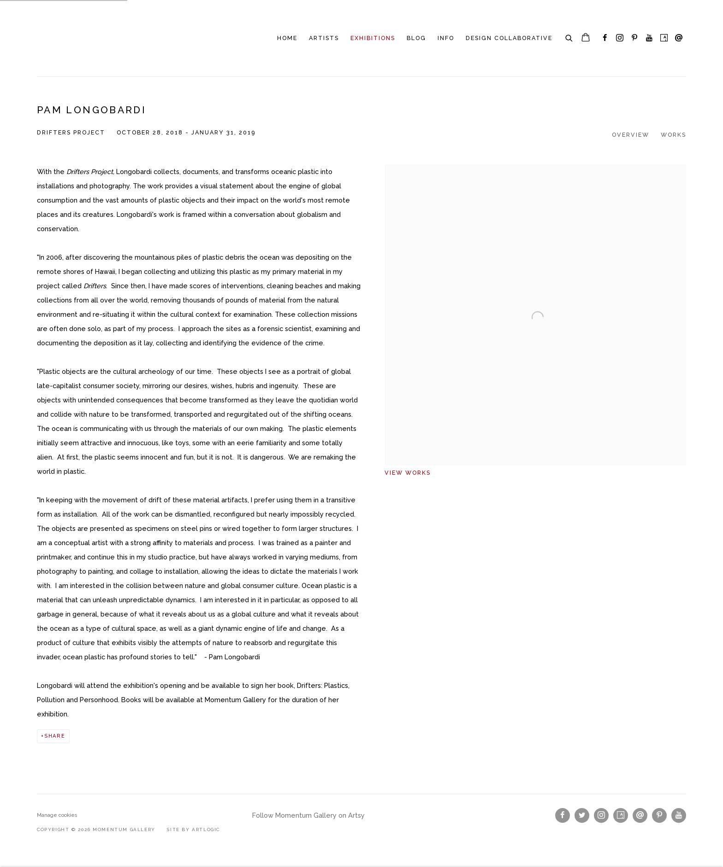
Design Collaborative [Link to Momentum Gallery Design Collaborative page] (509, 38)
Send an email (678, 38)
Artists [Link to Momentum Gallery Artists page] (324, 38)
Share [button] (54, 736)
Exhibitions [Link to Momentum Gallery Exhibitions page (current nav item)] (372, 38)
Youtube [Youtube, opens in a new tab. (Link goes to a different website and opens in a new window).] (649, 38)
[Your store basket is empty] (585, 38)
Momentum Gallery (69, 38)
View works (408, 472)
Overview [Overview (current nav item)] (630, 134)
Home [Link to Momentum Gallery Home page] (287, 38)
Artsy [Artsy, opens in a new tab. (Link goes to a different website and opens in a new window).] (664, 38)
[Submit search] (569, 37)
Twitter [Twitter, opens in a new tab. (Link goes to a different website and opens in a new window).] (582, 815)
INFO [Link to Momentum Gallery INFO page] (446, 38)
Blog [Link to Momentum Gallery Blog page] (416, 38)
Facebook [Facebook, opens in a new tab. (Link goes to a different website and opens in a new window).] (605, 38)
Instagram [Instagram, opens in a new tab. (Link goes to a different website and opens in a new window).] (619, 38)
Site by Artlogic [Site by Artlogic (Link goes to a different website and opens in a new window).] (193, 829)
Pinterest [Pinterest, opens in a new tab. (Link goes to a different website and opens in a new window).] (634, 38)
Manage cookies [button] (57, 815)
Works (673, 134)
